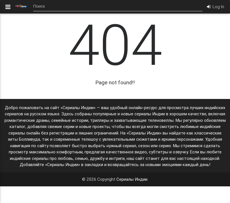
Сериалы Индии (131, 179)
